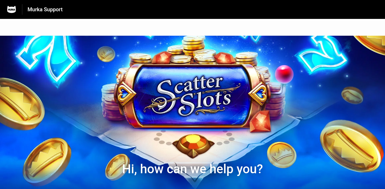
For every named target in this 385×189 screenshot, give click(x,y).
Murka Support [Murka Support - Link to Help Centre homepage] (45, 9)
